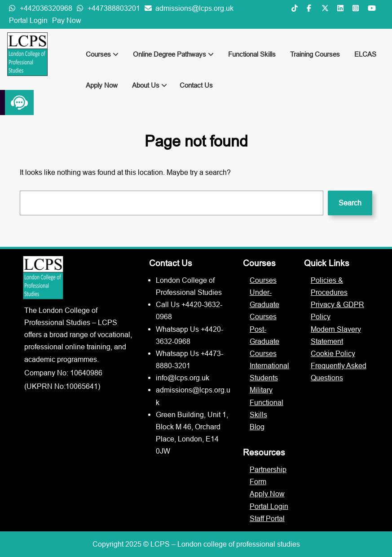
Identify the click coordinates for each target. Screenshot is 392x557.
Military (261, 390)
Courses (102, 54)
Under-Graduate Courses (264, 304)
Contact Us (196, 85)
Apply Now (102, 85)
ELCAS (365, 54)
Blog (257, 427)
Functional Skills (252, 54)
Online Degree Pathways (173, 54)
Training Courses (315, 54)
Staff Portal (267, 518)
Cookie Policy (333, 353)
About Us (149, 85)
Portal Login (28, 20)
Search (350, 203)
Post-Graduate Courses (264, 341)
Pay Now (66, 20)
